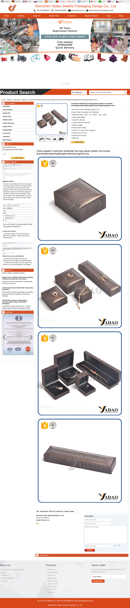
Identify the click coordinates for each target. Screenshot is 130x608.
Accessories (6, 133)
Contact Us (72, 16)
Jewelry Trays (7, 116)
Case (108, 16)
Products (21, 16)
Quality (4, 572)
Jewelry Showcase (8, 123)
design (72, 511)
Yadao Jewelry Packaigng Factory (13, 570)
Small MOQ (6, 106)
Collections (6, 136)
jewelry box (59, 511)
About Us (37, 16)
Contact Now (18, 157)
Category (9, 100)
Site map (4, 581)
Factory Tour (54, 16)
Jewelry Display (7, 110)
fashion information (8, 578)
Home (6, 16)
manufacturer (44, 511)
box (54, 511)
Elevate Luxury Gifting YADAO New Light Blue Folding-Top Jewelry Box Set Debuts (17, 279)
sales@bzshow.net (77, 10)
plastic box (25, 100)
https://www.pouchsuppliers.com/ (101, 10)
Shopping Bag (7, 130)
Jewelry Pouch (7, 126)
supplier (66, 511)
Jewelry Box (16, 100)
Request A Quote (91, 16)
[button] (62, 83)
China (51, 511)
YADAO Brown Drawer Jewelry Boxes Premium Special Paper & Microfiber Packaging (14, 302)
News (121, 16)
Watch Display (7, 140)
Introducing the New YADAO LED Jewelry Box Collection (17, 289)
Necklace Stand (7, 120)
